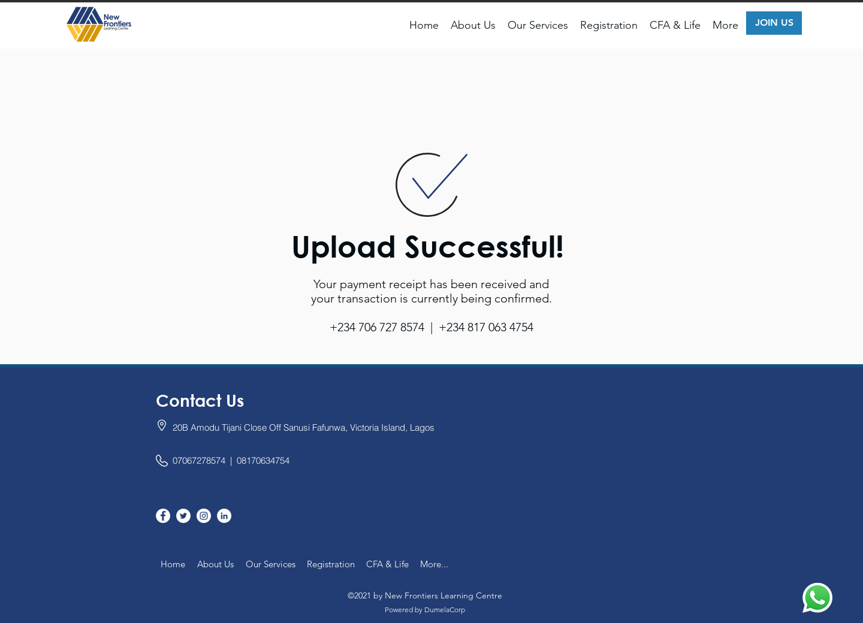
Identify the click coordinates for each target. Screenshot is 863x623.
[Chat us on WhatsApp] (817, 598)
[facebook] (163, 516)
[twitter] (183, 516)
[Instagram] (204, 516)
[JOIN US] (774, 23)
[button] (473, 25)
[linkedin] (224, 516)
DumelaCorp (444, 609)
